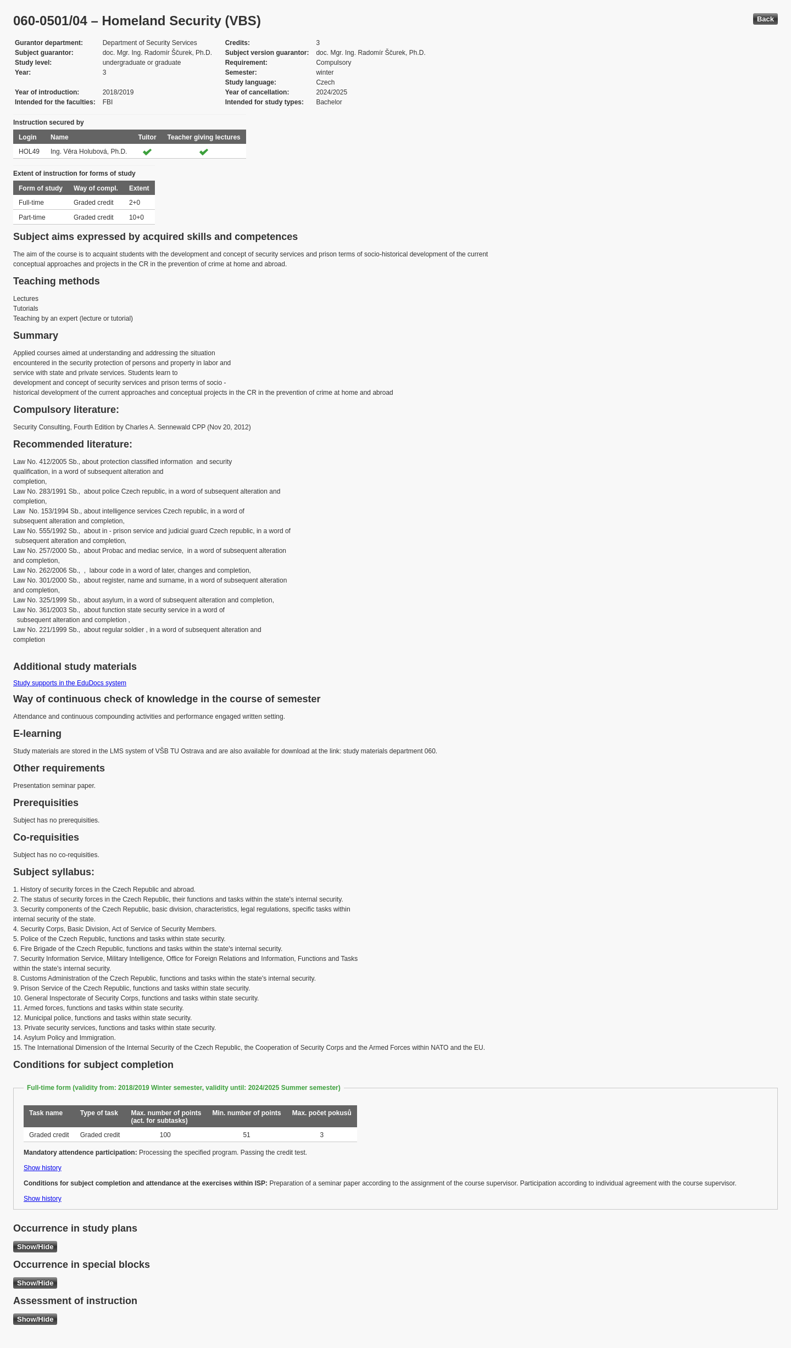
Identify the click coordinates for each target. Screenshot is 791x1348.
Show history (43, 1168)
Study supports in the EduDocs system (69, 683)
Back (765, 19)
